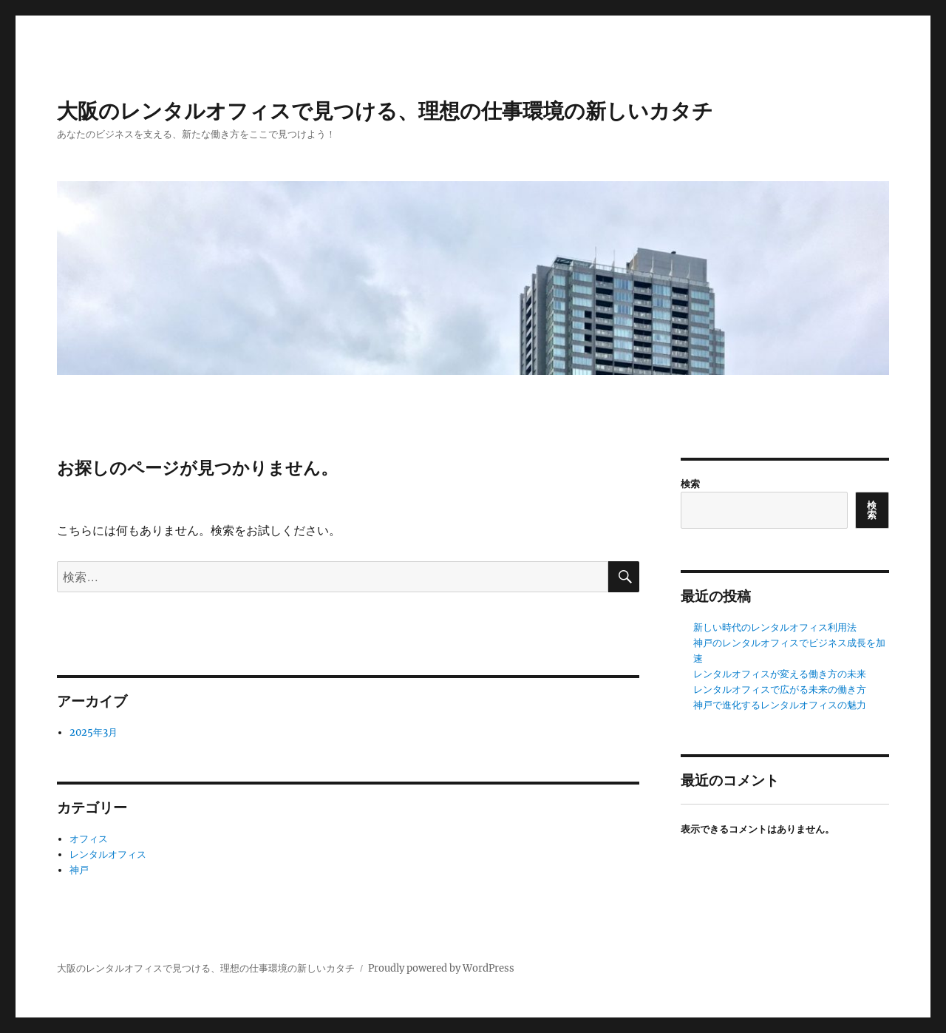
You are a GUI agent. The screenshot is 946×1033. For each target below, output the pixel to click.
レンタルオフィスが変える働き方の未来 (779, 674)
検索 (690, 484)
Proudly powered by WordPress (441, 968)
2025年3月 (93, 732)
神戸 (79, 870)
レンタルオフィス (107, 854)
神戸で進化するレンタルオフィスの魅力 (779, 705)
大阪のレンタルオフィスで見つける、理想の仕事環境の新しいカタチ (385, 111)
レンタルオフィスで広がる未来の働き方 (779, 689)
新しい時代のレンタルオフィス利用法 (775, 627)
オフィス (88, 839)
